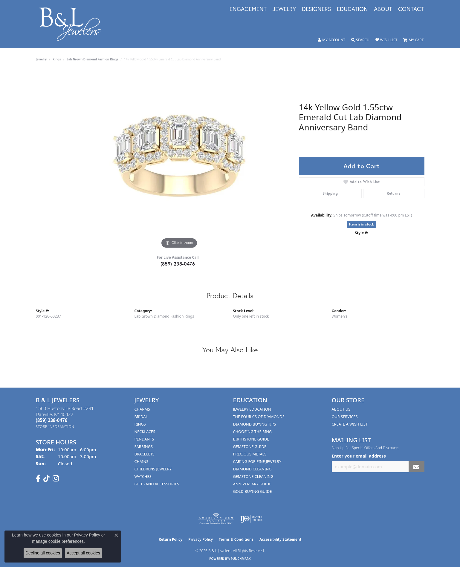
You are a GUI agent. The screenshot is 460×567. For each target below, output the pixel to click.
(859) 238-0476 (178, 263)
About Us (341, 409)
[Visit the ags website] (216, 518)
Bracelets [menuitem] (145, 454)
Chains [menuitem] (142, 461)
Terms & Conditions (236, 539)
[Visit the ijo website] (251, 518)
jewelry (41, 59)
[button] (331, 40)
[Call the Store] (52, 420)
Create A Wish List (350, 424)
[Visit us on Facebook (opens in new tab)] (38, 478)
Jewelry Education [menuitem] (252, 409)
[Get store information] (55, 426)
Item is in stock (361, 224)
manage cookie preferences (58, 541)
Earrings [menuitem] (144, 446)
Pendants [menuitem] (144, 439)
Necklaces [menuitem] (145, 431)
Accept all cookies (83, 553)
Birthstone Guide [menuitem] (251, 439)
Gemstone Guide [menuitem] (250, 446)
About (383, 9)
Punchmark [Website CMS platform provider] (241, 559)
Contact (411, 9)
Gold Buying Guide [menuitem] (252, 491)
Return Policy (171, 539)
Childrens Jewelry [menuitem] (153, 469)
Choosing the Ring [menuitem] (252, 431)
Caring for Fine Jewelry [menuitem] (257, 461)
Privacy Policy (200, 539)
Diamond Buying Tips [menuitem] (254, 424)
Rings (57, 59)
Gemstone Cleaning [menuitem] (253, 476)
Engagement (248, 9)
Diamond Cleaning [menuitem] (252, 469)
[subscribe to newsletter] (416, 466)
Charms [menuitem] (142, 409)
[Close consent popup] (116, 535)
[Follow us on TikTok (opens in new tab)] (46, 478)
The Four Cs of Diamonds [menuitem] (259, 416)
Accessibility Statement (280, 539)
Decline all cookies (42, 553)
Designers (316, 9)
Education (352, 9)
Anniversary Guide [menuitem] (252, 484)
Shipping (330, 193)
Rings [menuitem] (140, 424)
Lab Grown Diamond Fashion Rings (92, 59)
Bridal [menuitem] (141, 416)
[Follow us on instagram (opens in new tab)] (56, 478)
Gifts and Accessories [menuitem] (157, 484)
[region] (179, 160)
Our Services (345, 416)
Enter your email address (359, 456)
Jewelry (284, 9)
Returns (394, 193)
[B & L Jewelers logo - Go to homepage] (73, 24)
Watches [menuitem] (143, 476)
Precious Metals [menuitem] (250, 454)
